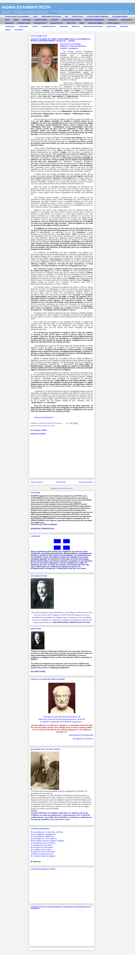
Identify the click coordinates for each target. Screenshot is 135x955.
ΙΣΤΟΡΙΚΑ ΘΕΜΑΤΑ (113, 23)
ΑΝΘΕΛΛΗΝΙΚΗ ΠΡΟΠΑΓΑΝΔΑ (51, 16)
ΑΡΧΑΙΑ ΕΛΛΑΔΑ (77, 16)
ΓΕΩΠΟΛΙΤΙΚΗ (112, 20)
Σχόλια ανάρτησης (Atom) (65, 488)
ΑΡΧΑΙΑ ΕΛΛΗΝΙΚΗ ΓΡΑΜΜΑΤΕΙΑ (97, 16)
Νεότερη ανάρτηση (37, 482)
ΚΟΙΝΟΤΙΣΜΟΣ (23, 26)
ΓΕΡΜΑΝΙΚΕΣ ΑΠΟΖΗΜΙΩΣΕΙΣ (94, 20)
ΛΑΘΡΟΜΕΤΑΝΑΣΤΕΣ (49, 26)
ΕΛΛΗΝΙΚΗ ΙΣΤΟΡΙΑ (23, 23)
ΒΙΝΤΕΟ (16, 20)
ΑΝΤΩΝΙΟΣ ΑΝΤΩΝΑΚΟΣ (42, 425)
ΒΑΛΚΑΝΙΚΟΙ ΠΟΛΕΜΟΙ (119, 16)
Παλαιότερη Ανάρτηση (86, 482)
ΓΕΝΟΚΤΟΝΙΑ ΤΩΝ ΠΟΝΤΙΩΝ (71, 20)
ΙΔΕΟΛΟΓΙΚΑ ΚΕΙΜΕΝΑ (95, 23)
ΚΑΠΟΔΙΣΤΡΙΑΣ (10, 26)
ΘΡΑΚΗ (82, 23)
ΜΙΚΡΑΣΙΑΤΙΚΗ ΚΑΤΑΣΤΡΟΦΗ (93, 26)
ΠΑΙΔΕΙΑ (8, 30)
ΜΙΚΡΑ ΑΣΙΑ (75, 26)
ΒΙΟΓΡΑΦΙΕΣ (27, 20)
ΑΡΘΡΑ (52, 425)
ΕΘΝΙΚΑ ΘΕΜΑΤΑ (126, 20)
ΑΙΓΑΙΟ (35, 16)
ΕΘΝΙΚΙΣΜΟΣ (9, 23)
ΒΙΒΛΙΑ (7, 20)
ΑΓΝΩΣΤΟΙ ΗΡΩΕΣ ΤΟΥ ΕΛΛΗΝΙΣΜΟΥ (17, 16)
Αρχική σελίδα (60, 482)
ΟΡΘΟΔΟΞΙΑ (124, 26)
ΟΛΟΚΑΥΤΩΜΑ (111, 26)
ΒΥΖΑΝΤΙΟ (54, 20)
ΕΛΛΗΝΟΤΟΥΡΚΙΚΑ (40, 23)
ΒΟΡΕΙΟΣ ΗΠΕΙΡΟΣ (41, 20)
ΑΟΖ (66, 16)
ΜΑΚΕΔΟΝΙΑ (64, 26)
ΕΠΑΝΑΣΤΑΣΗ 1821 (56, 23)
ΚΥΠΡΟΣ (35, 26)
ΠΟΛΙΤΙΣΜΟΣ (19, 30)
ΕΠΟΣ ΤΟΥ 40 (71, 23)
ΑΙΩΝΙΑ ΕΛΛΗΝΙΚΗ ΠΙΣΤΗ (26, 7)
